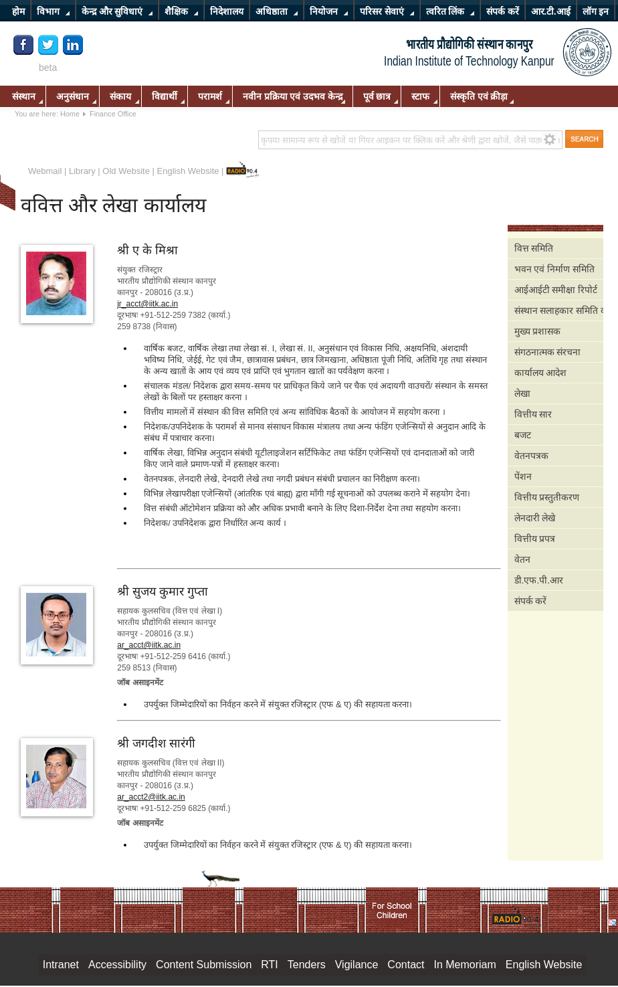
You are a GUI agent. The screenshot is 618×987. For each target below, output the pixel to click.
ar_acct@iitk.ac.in (149, 645)
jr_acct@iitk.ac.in (147, 303)
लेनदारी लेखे (535, 518)
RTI (269, 964)
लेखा (522, 393)
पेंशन (523, 476)
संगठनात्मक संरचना (547, 352)
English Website (188, 171)
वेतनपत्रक (531, 455)
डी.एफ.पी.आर (539, 580)
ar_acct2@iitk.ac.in (151, 797)
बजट (522, 435)
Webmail (45, 171)
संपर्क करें (530, 601)
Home (70, 114)
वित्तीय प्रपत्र (535, 538)
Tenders (307, 964)
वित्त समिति (534, 248)
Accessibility (117, 964)
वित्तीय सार (533, 414)
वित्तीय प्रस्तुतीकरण (547, 497)
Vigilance (357, 964)
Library (82, 171)
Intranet (61, 964)
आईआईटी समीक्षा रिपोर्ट (556, 289)
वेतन (522, 559)
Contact (405, 964)
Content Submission (203, 964)
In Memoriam (464, 964)
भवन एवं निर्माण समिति (554, 269)
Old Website (126, 171)
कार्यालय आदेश (540, 372)
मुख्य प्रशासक (537, 331)
